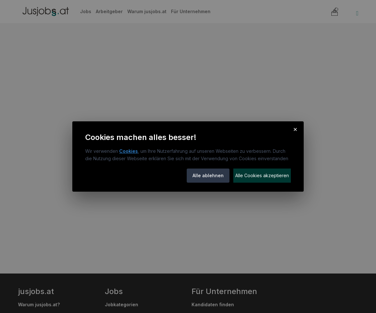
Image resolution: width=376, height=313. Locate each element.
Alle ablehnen (208, 175)
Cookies (128, 151)
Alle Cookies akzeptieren (262, 175)
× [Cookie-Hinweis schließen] (295, 129)
